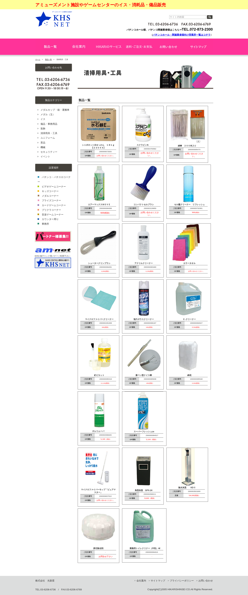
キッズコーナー (50, 191)
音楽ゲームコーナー (52, 214)
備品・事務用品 (49, 124)
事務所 (45, 223)
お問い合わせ (205, 580)
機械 (43, 147)
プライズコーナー (51, 200)
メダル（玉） (48, 114)
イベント (45, 156)
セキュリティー (49, 152)
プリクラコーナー (51, 210)
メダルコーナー (50, 195)
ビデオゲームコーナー (54, 186)
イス (43, 119)
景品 (43, 142)
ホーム (37, 59)
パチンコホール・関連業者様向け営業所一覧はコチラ (181, 34)
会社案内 (141, 580)
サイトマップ (158, 580)
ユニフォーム (48, 137)
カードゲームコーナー (54, 205)
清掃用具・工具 (49, 133)
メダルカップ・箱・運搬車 (55, 109)
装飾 (43, 128)
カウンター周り (50, 219)
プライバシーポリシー (182, 580)
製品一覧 (48, 59)
